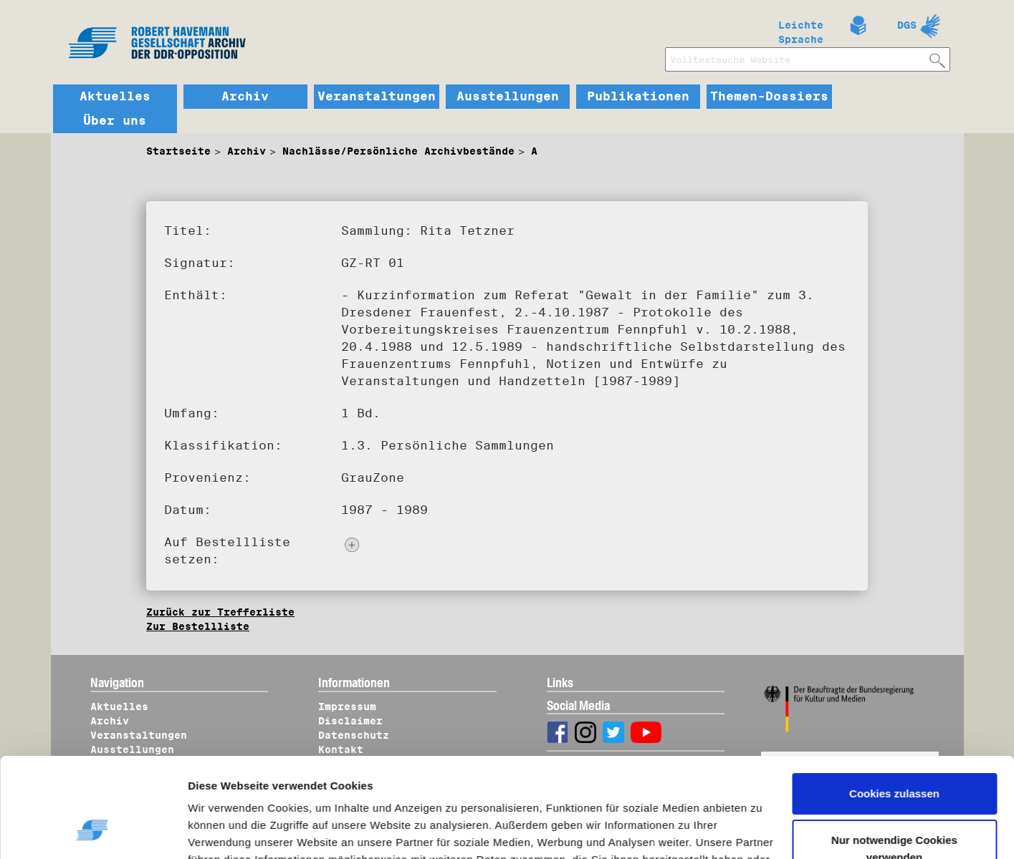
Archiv (245, 96)
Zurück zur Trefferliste (220, 612)
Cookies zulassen (894, 708)
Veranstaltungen (376, 96)
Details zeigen (238, 831)
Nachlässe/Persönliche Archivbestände (398, 151)
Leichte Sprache (800, 29)
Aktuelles (115, 96)
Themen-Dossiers (769, 96)
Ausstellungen (507, 96)
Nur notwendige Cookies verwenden (894, 763)
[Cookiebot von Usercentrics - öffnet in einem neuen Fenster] (93, 831)
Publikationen (638, 96)
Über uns (114, 121)
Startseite (178, 151)
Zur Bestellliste (197, 626)
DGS (907, 25)
